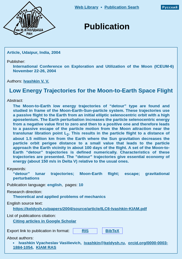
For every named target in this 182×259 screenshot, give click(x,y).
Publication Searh (122, 7)
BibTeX (112, 230)
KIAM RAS (46, 247)
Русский (170, 7)
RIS (85, 230)
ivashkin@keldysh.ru (104, 243)
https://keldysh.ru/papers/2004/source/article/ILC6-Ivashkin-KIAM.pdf (80, 208)
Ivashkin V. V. (36, 81)
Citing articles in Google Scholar (44, 221)
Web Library (86, 7)
